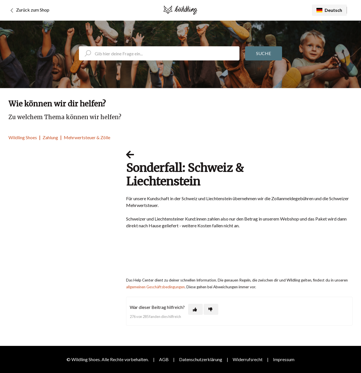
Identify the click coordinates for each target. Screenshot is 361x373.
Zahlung (50, 137)
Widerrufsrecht (248, 359)
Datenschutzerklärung (200, 359)
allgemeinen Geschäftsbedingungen (155, 287)
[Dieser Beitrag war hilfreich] (195, 309)
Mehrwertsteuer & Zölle (87, 137)
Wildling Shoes (22, 137)
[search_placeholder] (159, 53)
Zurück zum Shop (28, 10)
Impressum (283, 359)
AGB (164, 359)
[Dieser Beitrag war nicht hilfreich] (211, 309)
